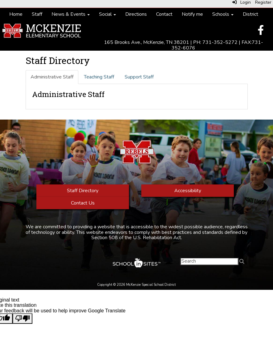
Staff (37, 14)
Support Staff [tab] (139, 77)
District (250, 14)
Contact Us (82, 203)
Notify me (192, 14)
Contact (164, 14)
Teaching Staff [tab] (99, 77)
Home (16, 14)
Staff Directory (82, 190)
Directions (136, 14)
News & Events (71, 14)
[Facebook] (260, 32)
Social (107, 14)
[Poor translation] (22, 318)
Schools (223, 14)
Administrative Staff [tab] (52, 77)
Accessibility (187, 190)
